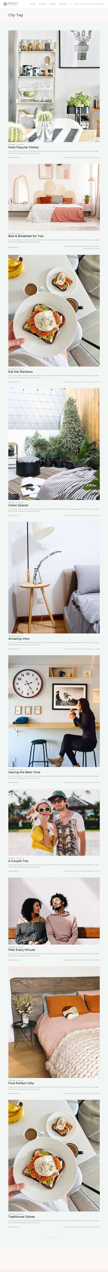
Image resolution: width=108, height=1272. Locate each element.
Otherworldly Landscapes (82, 246)
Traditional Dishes (21, 1216)
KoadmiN (21, 144)
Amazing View (19, 638)
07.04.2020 (11, 144)
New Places (78, 382)
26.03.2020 (11, 369)
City (94, 157)
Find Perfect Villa (21, 1083)
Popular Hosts (77, 157)
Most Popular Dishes (23, 147)
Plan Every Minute (21, 950)
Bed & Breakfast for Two (26, 236)
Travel (98, 157)
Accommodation (87, 157)
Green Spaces (18, 505)
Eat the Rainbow (20, 371)
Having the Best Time (24, 772)
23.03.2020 (11, 769)
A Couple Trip (18, 861)
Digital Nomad (67, 157)
